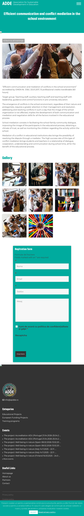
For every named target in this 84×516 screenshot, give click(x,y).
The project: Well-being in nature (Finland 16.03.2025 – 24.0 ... (31, 456)
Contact (6, 483)
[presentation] (33, 342)
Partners (6, 480)
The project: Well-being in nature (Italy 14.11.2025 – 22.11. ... (29, 449)
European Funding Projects (15, 418)
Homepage (7, 473)
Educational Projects (11, 414)
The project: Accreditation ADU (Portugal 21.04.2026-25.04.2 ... (32, 435)
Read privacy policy (47, 512)
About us (6, 477)
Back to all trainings (13, 41)
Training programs (11, 421)
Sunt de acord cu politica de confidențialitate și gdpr (43, 327)
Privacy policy (7, 495)
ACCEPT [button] (33, 512)
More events (8, 459)
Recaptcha (21, 335)
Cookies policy (8, 499)
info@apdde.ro (10, 400)
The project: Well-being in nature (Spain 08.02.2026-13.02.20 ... (32, 442)
